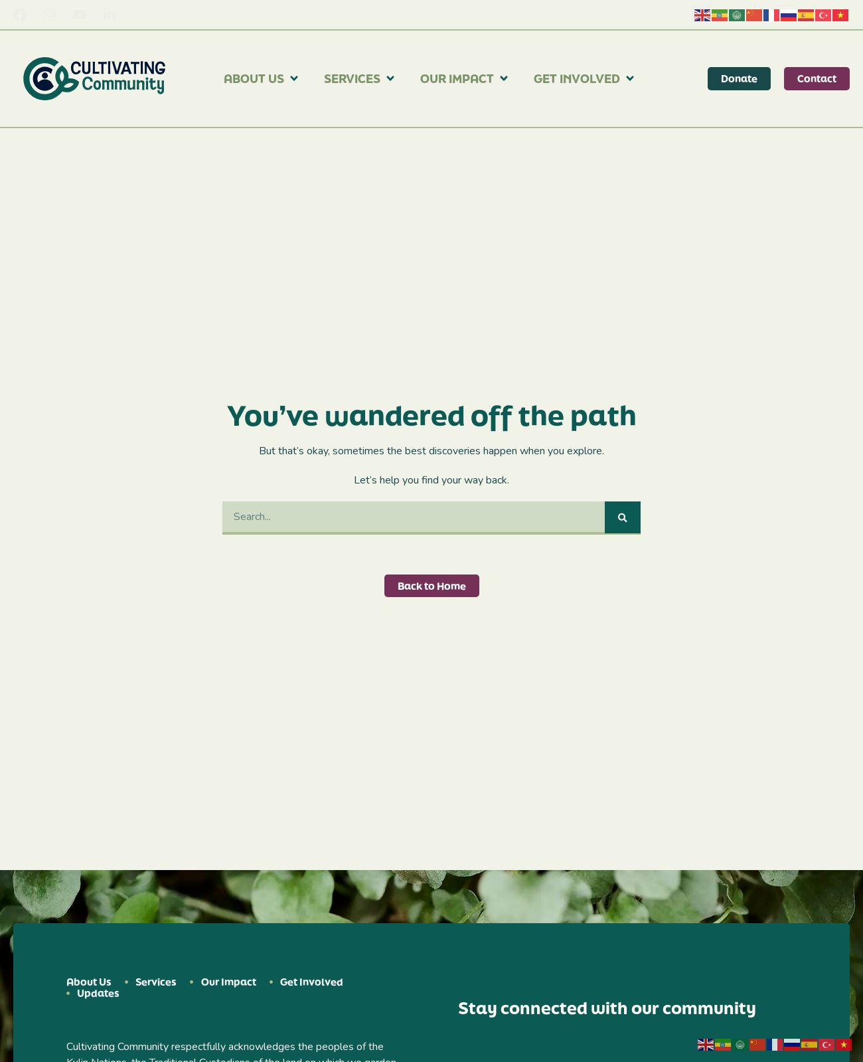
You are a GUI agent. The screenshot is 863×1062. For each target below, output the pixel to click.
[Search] (623, 517)
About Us (262, 78)
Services (360, 78)
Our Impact (465, 78)
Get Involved (585, 78)
